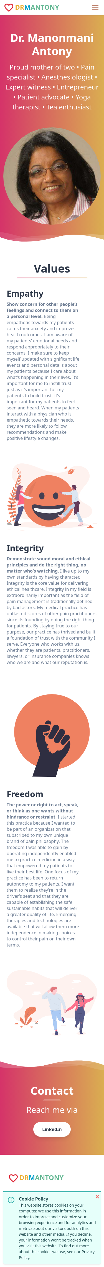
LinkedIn (52, 1129)
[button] (97, 1196)
